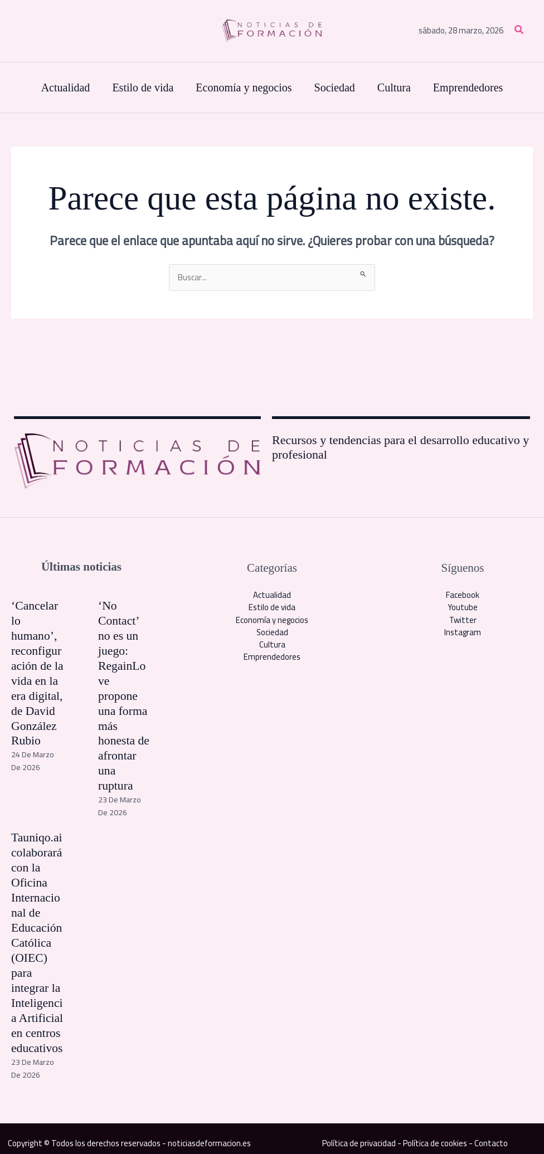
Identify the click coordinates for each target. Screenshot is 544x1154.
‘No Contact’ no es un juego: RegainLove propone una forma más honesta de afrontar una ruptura (124, 693)
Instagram (463, 633)
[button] (519, 31)
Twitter (463, 620)
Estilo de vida (272, 608)
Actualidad (272, 595)
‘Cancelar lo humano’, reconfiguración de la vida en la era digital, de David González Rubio (37, 671)
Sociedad (272, 633)
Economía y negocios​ (272, 620)
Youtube (463, 608)
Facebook (462, 595)
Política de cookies (435, 1134)
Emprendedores (272, 658)
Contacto (491, 1134)
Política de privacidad (359, 1134)
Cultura (272, 645)
